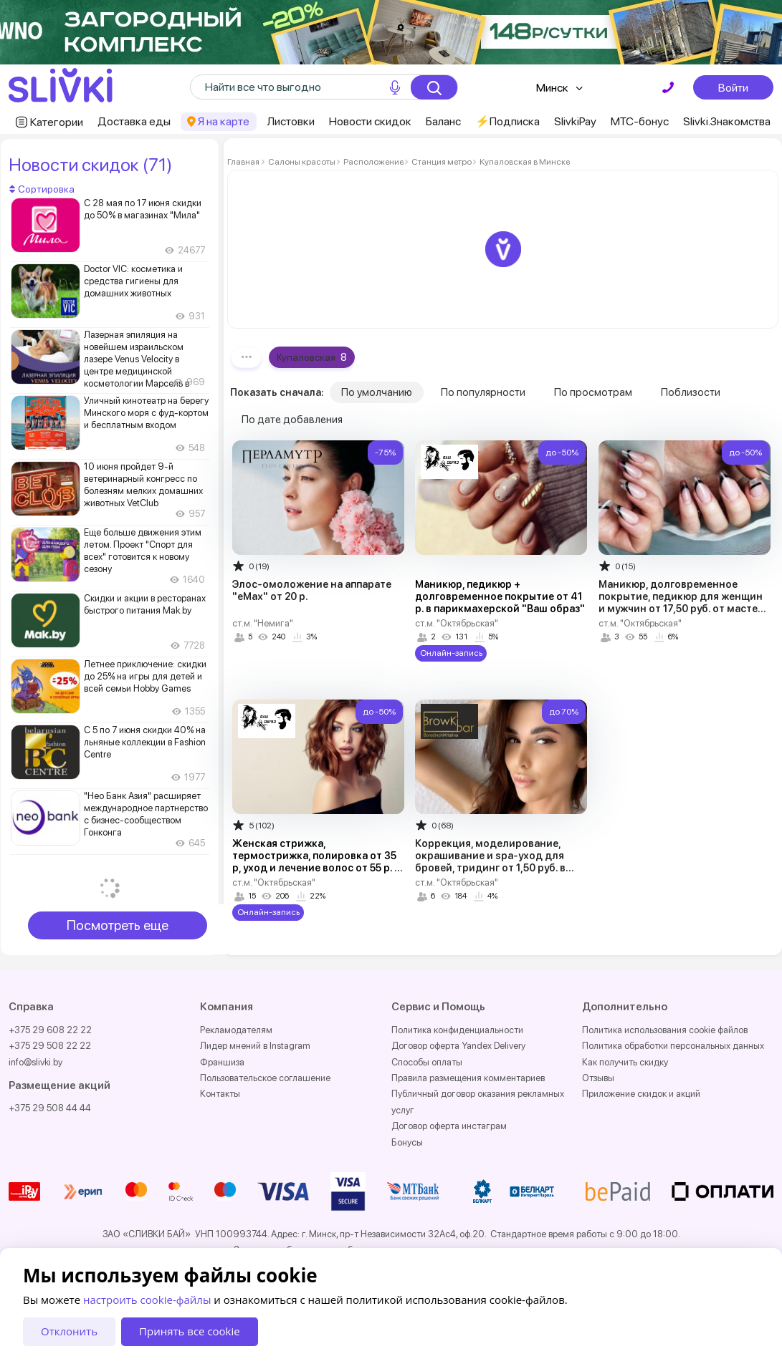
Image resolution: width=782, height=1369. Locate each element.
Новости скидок (370, 121)
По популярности (483, 392)
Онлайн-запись (451, 653)
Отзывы (598, 1078)
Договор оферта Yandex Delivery (458, 1045)
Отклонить (69, 1331)
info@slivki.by (35, 1062)
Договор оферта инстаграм (449, 1126)
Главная (243, 162)
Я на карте (223, 121)
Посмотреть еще (117, 925)
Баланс (443, 121)
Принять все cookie (189, 1331)
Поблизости (690, 392)
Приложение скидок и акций (641, 1093)
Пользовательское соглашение (265, 1078)
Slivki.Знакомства (727, 121)
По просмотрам (593, 392)
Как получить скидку (625, 1062)
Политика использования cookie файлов (665, 1030)
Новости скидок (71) (90, 164)
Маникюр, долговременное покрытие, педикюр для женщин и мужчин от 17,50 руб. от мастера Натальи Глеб (684, 603)
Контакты (220, 1093)
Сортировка (42, 189)
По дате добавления (292, 419)
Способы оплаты (426, 1062)
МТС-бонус (640, 121)
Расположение (373, 162)
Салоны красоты (302, 162)
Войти (733, 87)
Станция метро (441, 162)
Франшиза (222, 1062)
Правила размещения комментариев (468, 1078)
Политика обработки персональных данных (673, 1045)
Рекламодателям (236, 1030)
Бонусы (407, 1142)
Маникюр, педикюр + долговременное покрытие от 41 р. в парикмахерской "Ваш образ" (500, 596)
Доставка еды (134, 121)
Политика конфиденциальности (457, 1030)
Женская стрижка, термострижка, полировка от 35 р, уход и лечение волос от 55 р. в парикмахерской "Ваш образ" (316, 862)
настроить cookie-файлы (147, 1299)
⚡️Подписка (507, 121)
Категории (56, 122)
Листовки (291, 121)
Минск (552, 88)
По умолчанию (376, 392)
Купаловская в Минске (524, 162)
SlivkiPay (575, 121)
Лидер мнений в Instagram (255, 1045)
